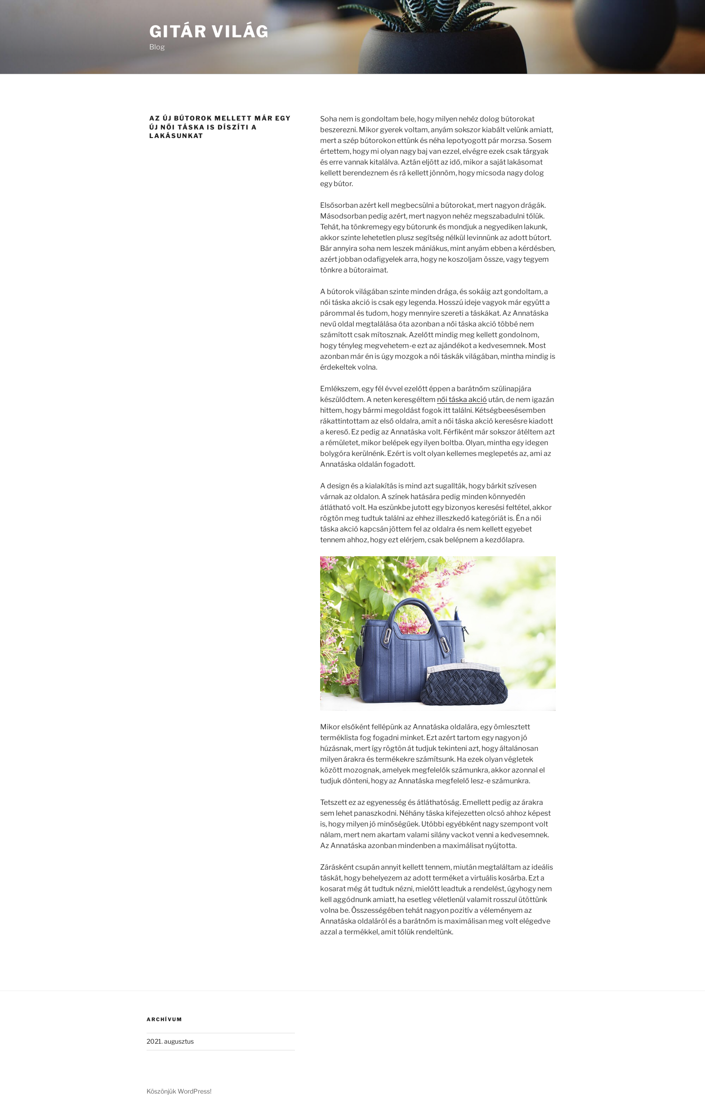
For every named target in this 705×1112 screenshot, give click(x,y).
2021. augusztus (170, 1041)
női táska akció (462, 399)
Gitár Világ (209, 31)
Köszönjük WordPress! (179, 1091)
